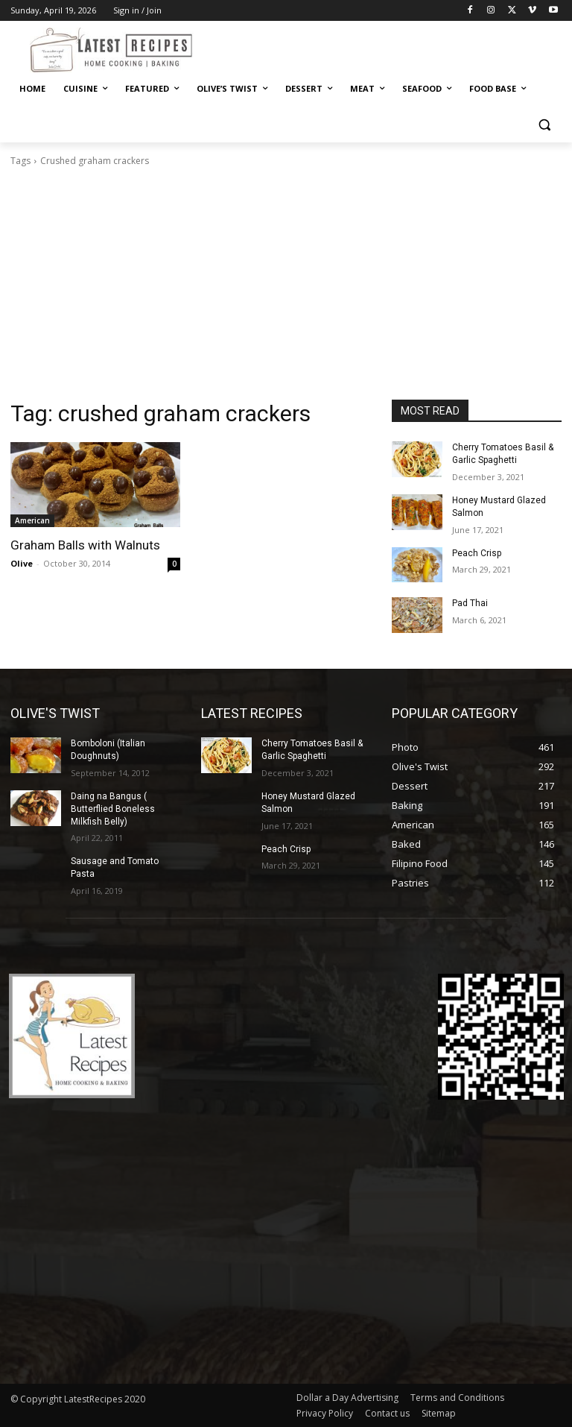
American (32, 520)
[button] (544, 124)
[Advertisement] (286, 287)
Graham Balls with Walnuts (85, 545)
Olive (21, 563)
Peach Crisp (476, 553)
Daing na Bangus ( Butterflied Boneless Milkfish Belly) (113, 809)
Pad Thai (470, 603)
